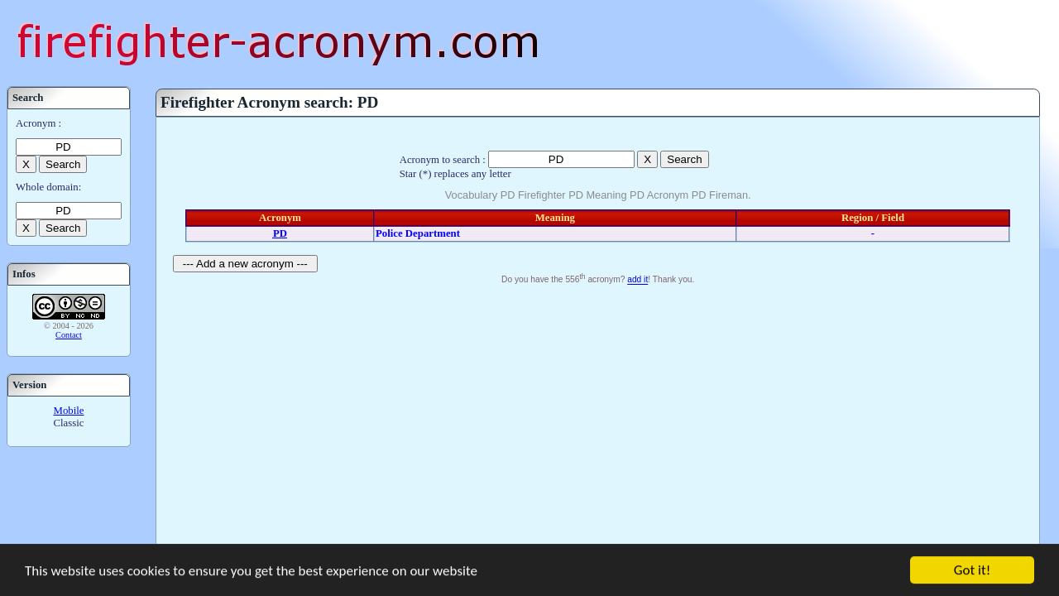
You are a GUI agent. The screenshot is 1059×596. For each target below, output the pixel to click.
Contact (68, 334)
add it (637, 280)
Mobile (69, 410)
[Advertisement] (598, 413)
